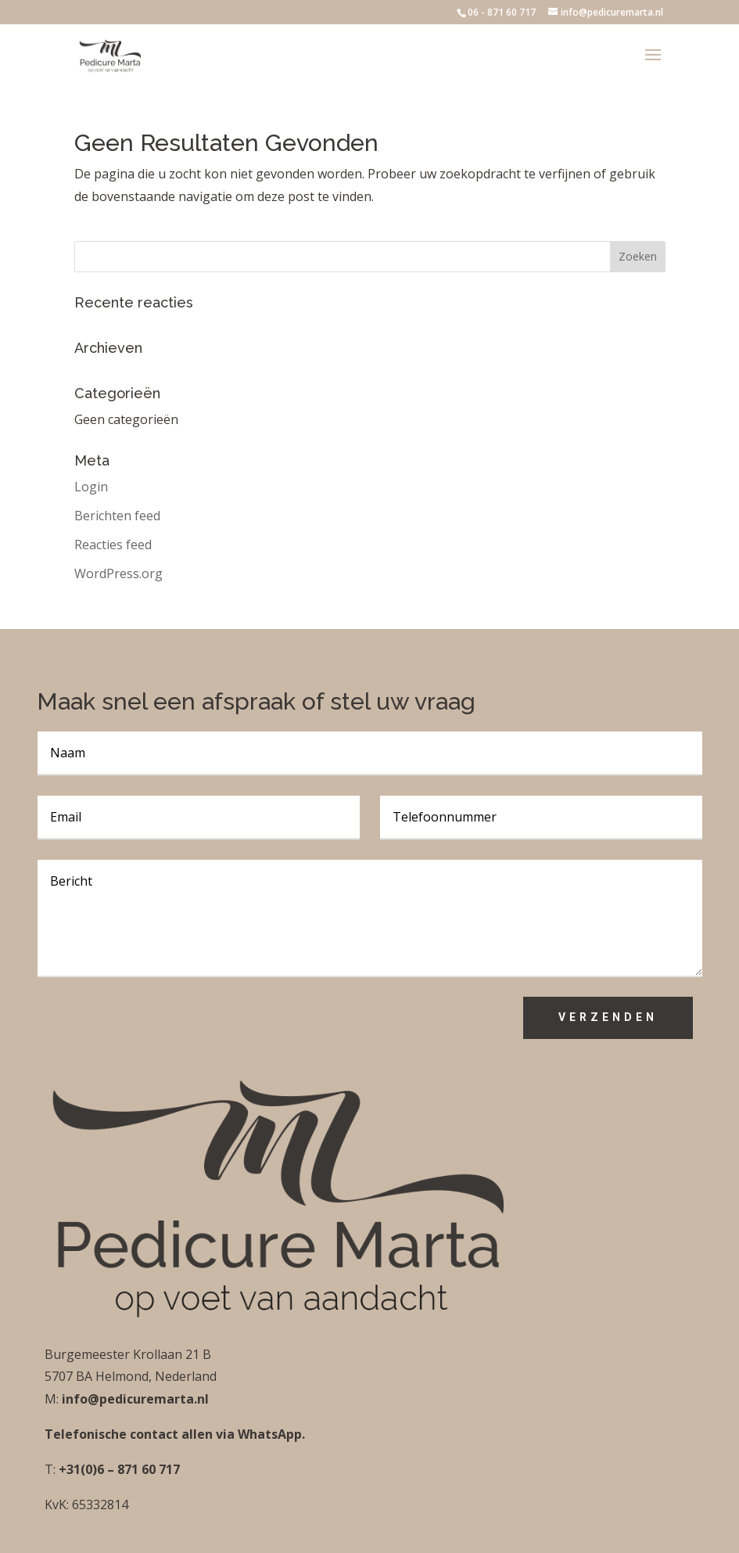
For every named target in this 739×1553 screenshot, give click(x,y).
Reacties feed (113, 544)
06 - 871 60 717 (502, 12)
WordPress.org (118, 573)
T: (50, 1469)
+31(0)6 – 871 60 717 (118, 1469)
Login (91, 486)
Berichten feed (117, 515)
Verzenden (608, 1017)
